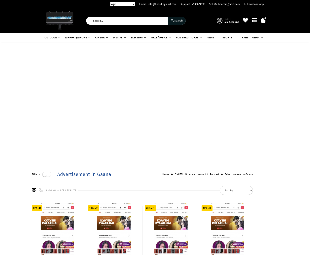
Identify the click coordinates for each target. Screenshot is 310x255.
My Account (127, 208)
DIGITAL (119, 37)
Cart (122, 220)
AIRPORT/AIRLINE (77, 37)
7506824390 (171, 221)
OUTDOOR (52, 37)
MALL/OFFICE (160, 37)
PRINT (210, 37)
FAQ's (48, 226)
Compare (125, 214)
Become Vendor (130, 203)
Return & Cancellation (58, 214)
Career (86, 220)
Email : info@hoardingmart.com (157, 4)
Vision (86, 208)
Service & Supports (57, 220)
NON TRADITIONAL (188, 37)
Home (178, 55)
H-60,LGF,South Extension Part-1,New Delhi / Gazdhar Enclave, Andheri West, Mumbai (183, 208)
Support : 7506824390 (192, 4)
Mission (87, 214)
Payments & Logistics (58, 208)
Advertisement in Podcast (217, 55)
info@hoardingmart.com (179, 230)
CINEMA (101, 37)
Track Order (127, 226)
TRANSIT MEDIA (250, 37)
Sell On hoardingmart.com (224, 4)
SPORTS (228, 37)
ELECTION (138, 37)
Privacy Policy (53, 203)
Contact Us (89, 226)
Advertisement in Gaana (251, 55)
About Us (88, 203)
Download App (254, 4)
